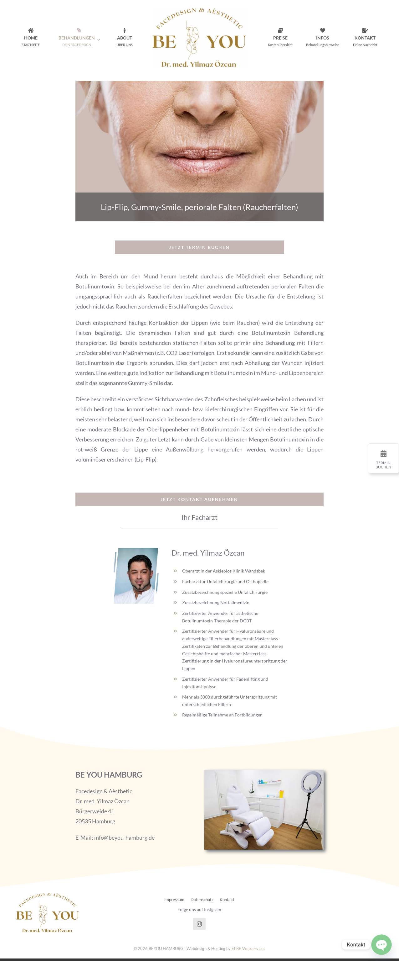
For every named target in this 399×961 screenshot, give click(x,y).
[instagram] (199, 924)
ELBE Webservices (248, 948)
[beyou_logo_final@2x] (199, 10)
